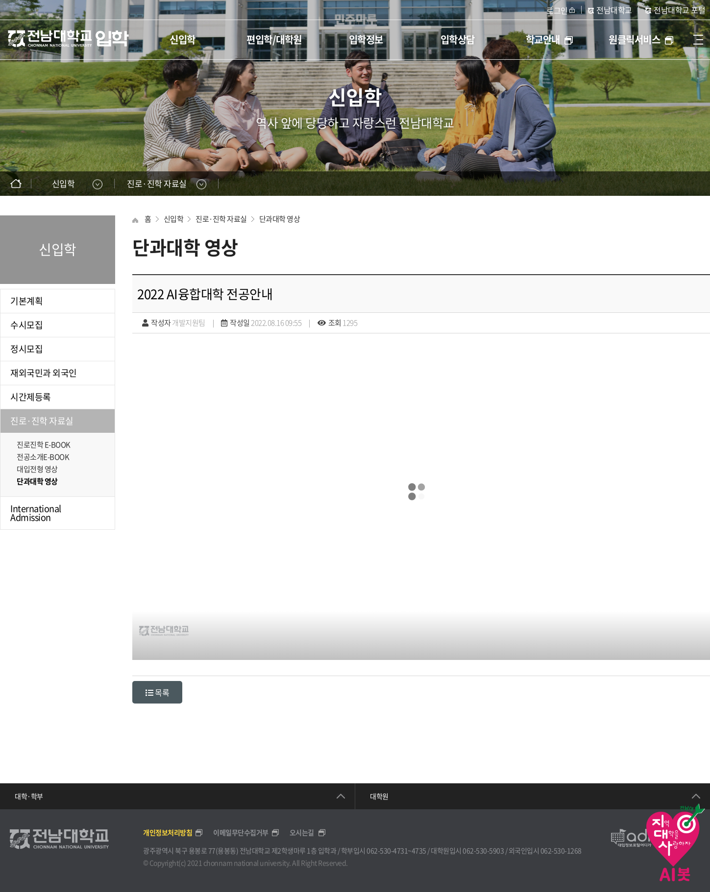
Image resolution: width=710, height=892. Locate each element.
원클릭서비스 (641, 39)
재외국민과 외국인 (43, 372)
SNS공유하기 (674, 184)
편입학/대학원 (274, 39)
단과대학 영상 (37, 481)
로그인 (557, 10)
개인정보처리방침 (172, 832)
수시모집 (26, 324)
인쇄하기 (694, 184)
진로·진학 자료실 (41, 420)
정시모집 (26, 348)
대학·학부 (29, 796)
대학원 (379, 796)
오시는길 (307, 832)
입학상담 (458, 39)
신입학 (183, 39)
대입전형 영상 (37, 469)
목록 (157, 692)
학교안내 (549, 39)
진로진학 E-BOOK (44, 444)
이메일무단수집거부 (245, 832)
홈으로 (15, 183)
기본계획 (26, 300)
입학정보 (366, 39)
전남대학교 (614, 10)
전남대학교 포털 (679, 10)
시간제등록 (30, 396)
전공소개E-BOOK (43, 456)
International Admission (35, 513)
